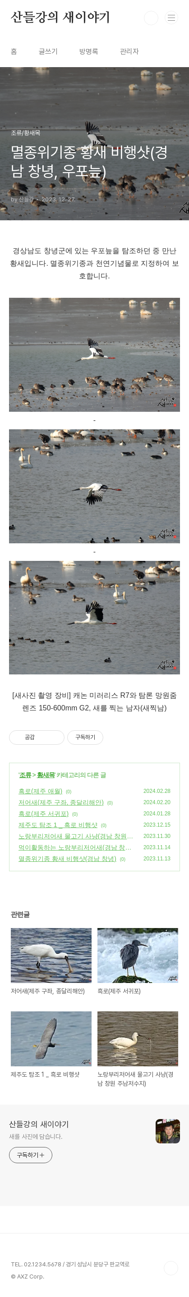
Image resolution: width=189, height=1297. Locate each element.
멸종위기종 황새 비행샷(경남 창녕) (67, 858)
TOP (171, 1268)
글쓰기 (48, 51)
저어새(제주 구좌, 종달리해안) (61, 802)
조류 (25, 774)
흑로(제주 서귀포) (43, 813)
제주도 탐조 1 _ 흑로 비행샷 (57, 824)
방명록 (88, 51)
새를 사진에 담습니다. (36, 1136)
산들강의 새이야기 (61, 18)
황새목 (46, 774)
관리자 (129, 51)
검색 (151, 18)
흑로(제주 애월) (40, 791)
